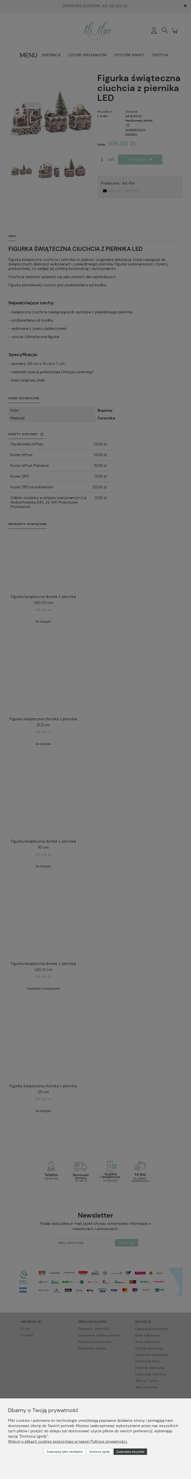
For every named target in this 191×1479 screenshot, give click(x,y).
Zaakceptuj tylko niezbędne (65, 1452)
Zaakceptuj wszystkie (130, 1452)
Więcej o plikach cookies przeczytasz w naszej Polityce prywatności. (68, 1441)
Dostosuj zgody (99, 1452)
